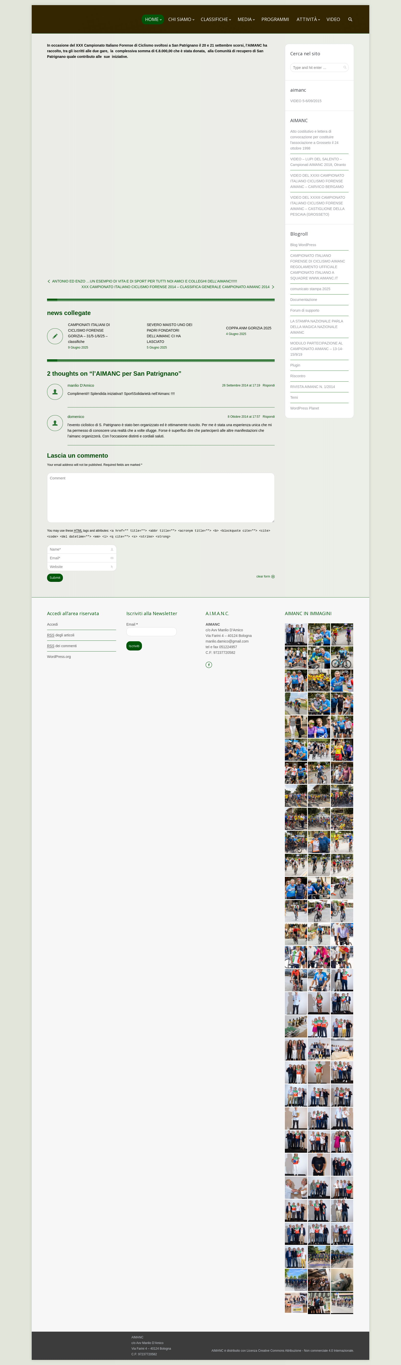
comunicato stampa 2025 (310, 289)
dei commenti (62, 646)
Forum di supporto (304, 310)
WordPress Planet (304, 408)
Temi (294, 397)
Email (132, 624)
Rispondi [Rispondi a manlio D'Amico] (269, 385)
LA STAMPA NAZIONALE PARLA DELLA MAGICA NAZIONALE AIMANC (316, 326)
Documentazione (303, 300)
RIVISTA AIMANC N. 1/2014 (312, 387)
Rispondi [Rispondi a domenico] (269, 416)
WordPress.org (59, 657)
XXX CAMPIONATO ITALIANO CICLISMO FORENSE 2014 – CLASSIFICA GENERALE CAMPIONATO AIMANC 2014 (176, 287)
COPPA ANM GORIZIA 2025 (248, 328)
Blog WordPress (303, 245)
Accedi (52, 624)
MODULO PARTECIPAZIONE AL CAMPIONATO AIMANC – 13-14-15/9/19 (316, 348)
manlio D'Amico (81, 385)
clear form (263, 576)
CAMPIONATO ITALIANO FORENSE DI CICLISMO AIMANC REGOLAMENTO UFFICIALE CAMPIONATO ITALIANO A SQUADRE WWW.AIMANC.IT (317, 267)
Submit (55, 577)
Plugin (295, 365)
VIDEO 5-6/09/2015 (305, 101)
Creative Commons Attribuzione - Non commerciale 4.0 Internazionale (305, 1350)
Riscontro (297, 376)
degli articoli (60, 635)
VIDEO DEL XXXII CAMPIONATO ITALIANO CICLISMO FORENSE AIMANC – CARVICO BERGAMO (317, 181)
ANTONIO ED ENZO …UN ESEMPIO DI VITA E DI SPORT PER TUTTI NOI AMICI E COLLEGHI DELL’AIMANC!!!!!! (144, 281)
